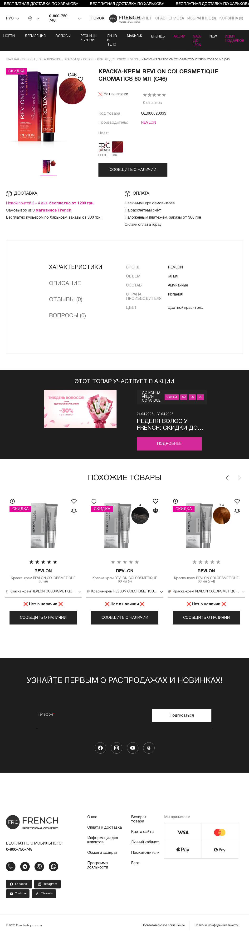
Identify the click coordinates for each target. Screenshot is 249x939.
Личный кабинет (145, 845)
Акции (177, 36)
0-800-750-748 (59, 18)
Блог (135, 866)
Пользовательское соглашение (163, 928)
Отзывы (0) (65, 299)
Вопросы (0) (67, 315)
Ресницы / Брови (84, 38)
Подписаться (182, 718)
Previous (227, 478)
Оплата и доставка (104, 830)
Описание (65, 283)
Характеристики (75, 267)
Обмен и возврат (102, 855)
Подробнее (169, 443)
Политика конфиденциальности (216, 928)
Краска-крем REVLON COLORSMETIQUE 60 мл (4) (124, 576)
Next (239, 478)
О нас (92, 820)
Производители (145, 855)
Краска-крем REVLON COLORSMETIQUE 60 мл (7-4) (206, 576)
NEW (215, 36)
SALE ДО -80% (197, 40)
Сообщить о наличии (133, 169)
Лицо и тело (107, 40)
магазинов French (53, 210)
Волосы (58, 36)
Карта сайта (142, 834)
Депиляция (30, 36)
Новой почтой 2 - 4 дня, (50, 203)
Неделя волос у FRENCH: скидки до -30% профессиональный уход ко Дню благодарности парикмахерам (169, 425)
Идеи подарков (238, 38)
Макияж (129, 36)
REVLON (148, 122)
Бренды (154, 36)
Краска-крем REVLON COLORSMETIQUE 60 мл (43, 576)
